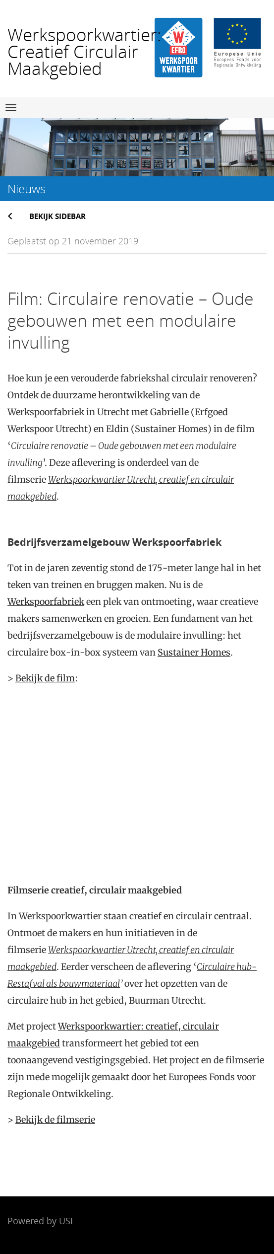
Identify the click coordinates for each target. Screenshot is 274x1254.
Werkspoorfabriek (45, 601)
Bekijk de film (45, 678)
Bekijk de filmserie (55, 1119)
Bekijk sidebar (57, 216)
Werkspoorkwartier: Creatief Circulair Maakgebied (84, 51)
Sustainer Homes (194, 652)
